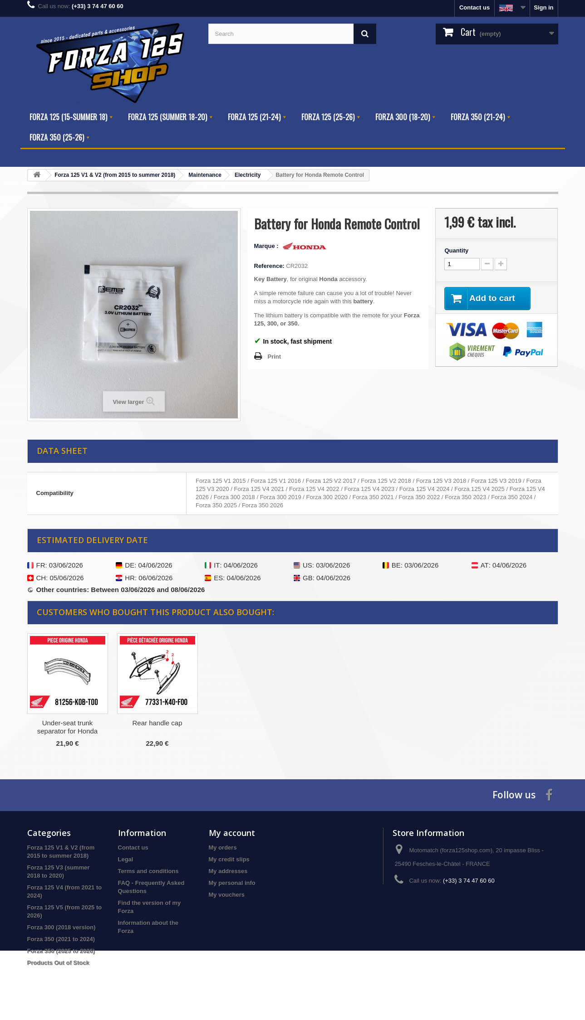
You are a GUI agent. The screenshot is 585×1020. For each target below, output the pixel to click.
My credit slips (229, 859)
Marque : (267, 246)
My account (232, 832)
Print (274, 356)
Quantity (456, 250)
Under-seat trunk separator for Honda (247, 727)
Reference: (269, 265)
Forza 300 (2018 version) (61, 927)
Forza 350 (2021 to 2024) (61, 939)
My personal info (232, 882)
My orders (223, 847)
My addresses (228, 871)
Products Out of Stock (58, 962)
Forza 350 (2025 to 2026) (61, 950)
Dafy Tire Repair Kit (67, 723)
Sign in (543, 7)
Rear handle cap (337, 723)
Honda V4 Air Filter (157, 723)
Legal (125, 859)
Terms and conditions (148, 871)
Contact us (474, 7)
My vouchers (227, 894)
